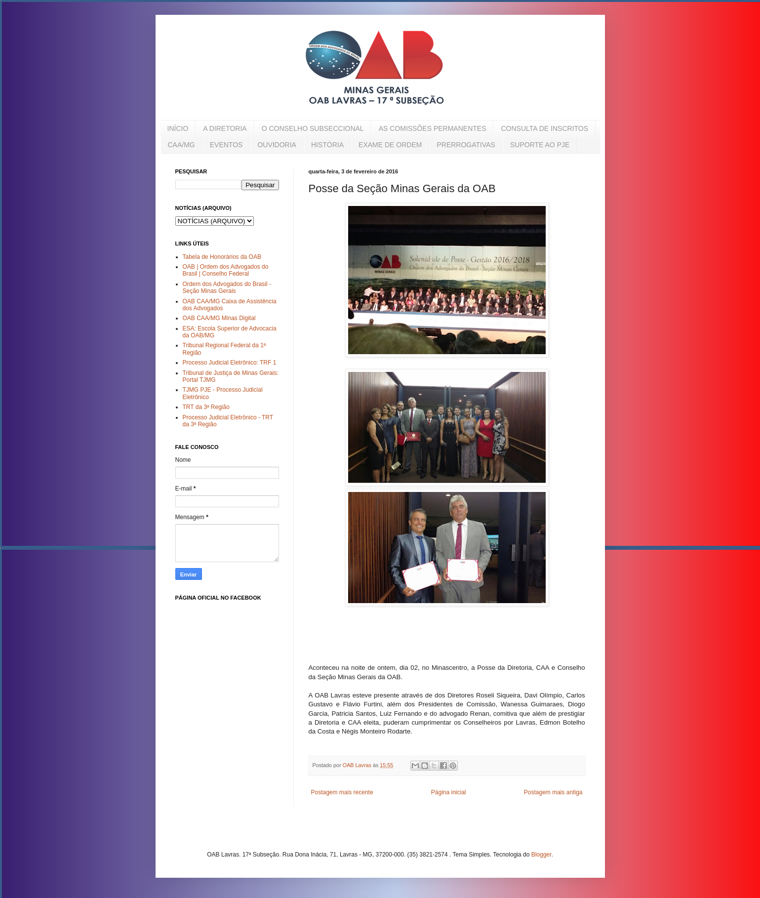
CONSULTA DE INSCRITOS (544, 128)
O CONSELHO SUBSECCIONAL (313, 128)
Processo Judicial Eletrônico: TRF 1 (230, 362)
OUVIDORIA (276, 145)
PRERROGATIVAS (466, 145)
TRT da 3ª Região (206, 407)
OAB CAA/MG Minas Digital (219, 318)
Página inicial (448, 792)
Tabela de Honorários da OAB (222, 256)
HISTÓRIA (327, 145)
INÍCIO (178, 128)
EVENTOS (226, 145)
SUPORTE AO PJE (539, 145)
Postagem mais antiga (553, 792)
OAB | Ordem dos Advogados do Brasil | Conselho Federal (226, 270)
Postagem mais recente (342, 792)
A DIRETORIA (224, 128)
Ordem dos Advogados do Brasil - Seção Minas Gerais (227, 287)
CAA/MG (181, 145)
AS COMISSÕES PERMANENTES (432, 128)
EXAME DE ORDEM (390, 145)
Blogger (541, 854)
